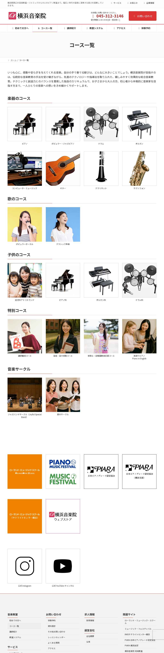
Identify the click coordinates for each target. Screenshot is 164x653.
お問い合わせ (142, 16)
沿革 (88, 641)
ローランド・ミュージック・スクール (140, 621)
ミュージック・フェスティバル (138, 628)
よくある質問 (53, 642)
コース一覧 (14, 626)
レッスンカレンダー (56, 637)
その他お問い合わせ (56, 631)
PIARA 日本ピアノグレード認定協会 (140, 639)
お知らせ (132, 2)
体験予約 (52, 620)
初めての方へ (15, 620)
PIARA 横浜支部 (131, 645)
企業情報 (148, 2)
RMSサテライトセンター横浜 (137, 634)
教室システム (15, 637)
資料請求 (52, 626)
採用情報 (90, 620)
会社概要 (90, 636)
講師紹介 (13, 631)
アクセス (51, 648)
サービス (115, 2)
